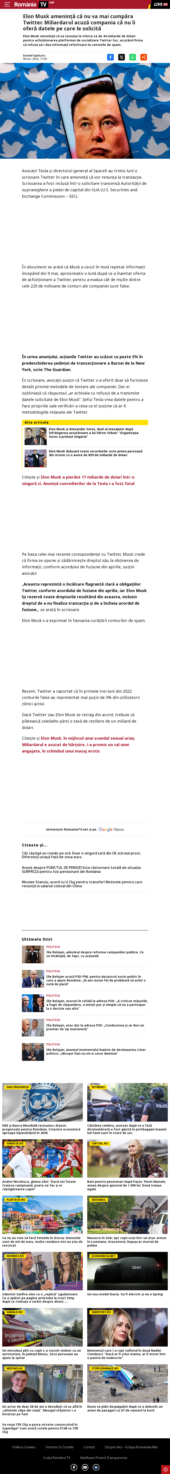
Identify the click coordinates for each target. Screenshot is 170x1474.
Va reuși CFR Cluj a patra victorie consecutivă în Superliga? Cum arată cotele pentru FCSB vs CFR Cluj (40, 1428)
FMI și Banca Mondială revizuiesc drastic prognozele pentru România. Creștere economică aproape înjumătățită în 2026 (41, 1129)
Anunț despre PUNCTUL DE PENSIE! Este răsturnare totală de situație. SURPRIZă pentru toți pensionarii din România (82, 870)
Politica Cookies (24, 1447)
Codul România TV (56, 1458)
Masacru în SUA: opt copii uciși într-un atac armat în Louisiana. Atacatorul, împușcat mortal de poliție (126, 1241)
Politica (53, 947)
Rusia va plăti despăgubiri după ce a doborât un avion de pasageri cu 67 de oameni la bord (125, 1408)
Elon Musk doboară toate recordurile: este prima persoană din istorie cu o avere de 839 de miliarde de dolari (95, 453)
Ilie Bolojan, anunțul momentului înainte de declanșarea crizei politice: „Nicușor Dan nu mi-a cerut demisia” (95, 1052)
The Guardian (57, 369)
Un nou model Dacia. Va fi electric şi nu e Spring (125, 1294)
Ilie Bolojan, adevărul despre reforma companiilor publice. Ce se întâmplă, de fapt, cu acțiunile (95, 954)
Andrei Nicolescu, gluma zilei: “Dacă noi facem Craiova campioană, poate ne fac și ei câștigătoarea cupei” (39, 1185)
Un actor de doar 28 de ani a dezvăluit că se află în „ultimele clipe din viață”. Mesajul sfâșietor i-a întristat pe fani (42, 1410)
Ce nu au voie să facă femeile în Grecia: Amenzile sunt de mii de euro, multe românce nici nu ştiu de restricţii (42, 1241)
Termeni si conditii (59, 1447)
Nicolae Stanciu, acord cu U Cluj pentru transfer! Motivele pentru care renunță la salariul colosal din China (82, 884)
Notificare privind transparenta (103, 1458)
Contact (89, 1447)
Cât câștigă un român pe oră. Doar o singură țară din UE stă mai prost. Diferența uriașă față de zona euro (81, 855)
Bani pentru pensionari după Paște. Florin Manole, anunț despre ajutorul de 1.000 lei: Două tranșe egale (126, 1185)
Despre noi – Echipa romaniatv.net (131, 1447)
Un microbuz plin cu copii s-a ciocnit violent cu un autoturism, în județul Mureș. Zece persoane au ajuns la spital (41, 1354)
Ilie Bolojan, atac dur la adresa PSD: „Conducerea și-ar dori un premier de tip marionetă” (95, 1027)
